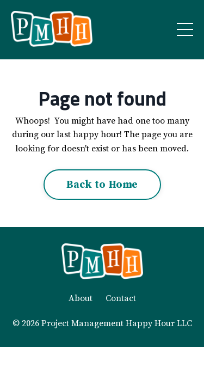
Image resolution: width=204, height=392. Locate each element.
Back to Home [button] (102, 184)
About (80, 298)
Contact (121, 298)
